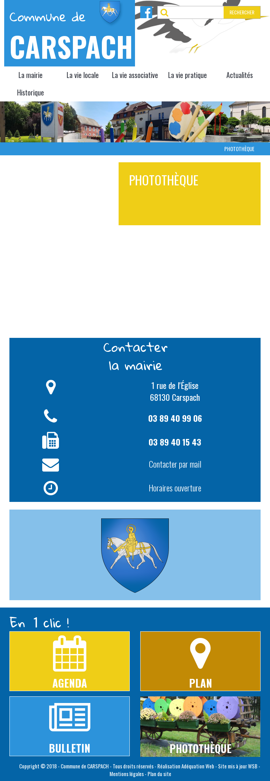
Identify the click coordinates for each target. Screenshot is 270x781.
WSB (252, 766)
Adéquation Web (197, 766)
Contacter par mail (175, 463)
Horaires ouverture (175, 487)
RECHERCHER (242, 12)
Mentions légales (127, 774)
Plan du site (159, 774)
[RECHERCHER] (197, 12)
